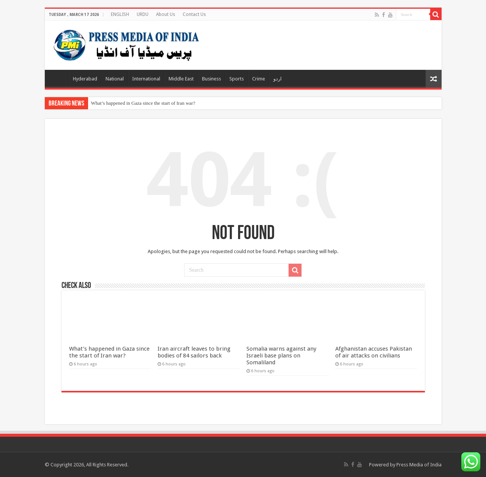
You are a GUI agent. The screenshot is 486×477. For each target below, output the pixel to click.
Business (211, 79)
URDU (142, 14)
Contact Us (194, 14)
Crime (258, 79)
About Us (165, 14)
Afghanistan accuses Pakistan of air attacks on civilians (373, 352)
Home (58, 78)
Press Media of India (419, 465)
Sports (236, 79)
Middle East (181, 79)
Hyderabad (85, 79)
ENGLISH (120, 14)
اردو (277, 79)
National (115, 79)
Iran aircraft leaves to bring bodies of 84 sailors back (194, 352)
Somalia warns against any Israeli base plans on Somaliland (281, 355)
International (146, 79)
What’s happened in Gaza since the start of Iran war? (143, 103)
